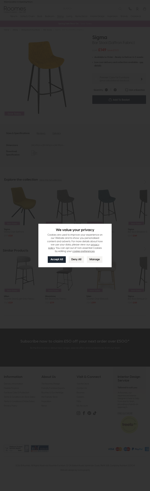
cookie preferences (83, 251)
